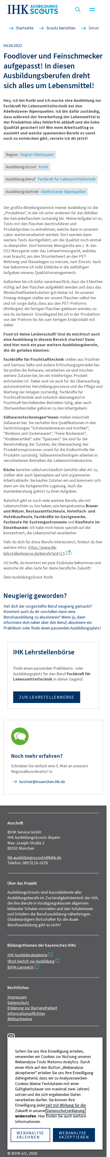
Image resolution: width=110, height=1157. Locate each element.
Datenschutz (18, 1002)
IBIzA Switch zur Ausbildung (31, 961)
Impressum (17, 997)
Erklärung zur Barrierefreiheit (32, 1008)
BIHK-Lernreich (20, 967)
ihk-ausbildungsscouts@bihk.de (34, 857)
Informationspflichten (26, 1013)
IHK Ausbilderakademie (27, 955)
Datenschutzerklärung (66, 1110)
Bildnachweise (19, 1019)
